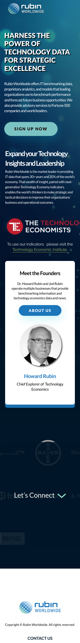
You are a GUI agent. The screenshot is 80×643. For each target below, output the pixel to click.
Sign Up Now (30, 128)
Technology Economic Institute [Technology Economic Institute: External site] (39, 249)
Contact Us (40, 638)
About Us (40, 310)
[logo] (26, 9)
